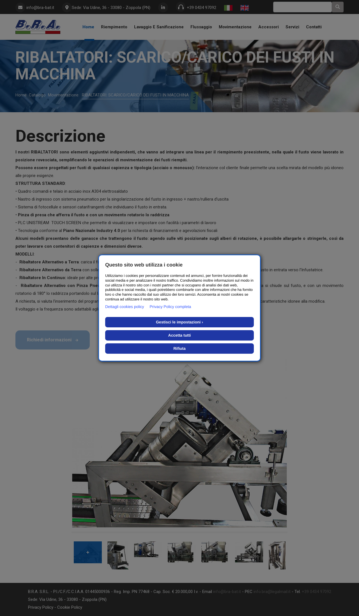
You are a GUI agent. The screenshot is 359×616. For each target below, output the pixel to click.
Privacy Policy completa (170, 306)
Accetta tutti (179, 335)
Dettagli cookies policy (124, 306)
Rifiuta (179, 348)
